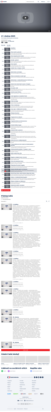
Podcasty (33, 387)
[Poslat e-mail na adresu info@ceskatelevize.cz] (29, 403)
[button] (25, 17)
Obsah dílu (3, 48)
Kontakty (33, 393)
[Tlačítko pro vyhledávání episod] (46, 204)
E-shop (9, 391)
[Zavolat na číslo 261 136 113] (20, 403)
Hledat (38, 2)
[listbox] (27, 407)
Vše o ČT (21, 393)
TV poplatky (22, 385)
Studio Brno (34, 385)
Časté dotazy (10, 393)
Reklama (9, 385)
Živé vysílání (34, 383)
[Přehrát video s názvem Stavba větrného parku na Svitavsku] (25, 18)
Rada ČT (9, 389)
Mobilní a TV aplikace (35, 391)
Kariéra (33, 389)
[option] (22, 407)
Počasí (21, 389)
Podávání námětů (23, 391)
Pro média (21, 383)
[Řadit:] (49, 204)
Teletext (9, 387)
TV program (10, 383)
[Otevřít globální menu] (48, 1)
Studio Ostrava (22, 387)
